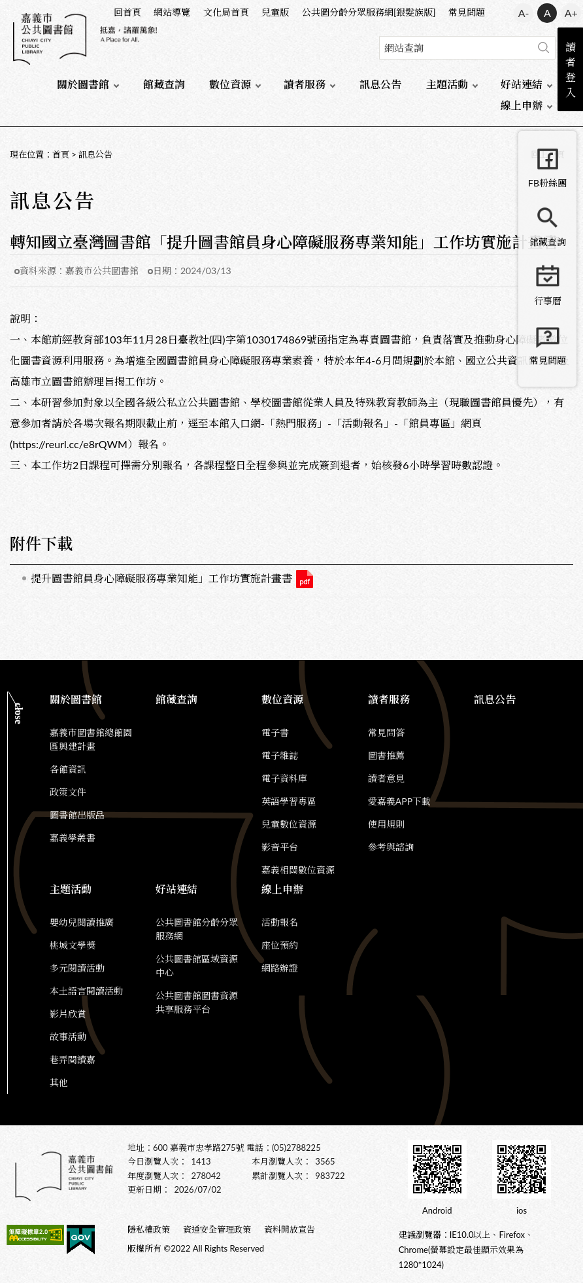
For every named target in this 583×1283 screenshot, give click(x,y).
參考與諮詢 (391, 846)
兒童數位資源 (288, 824)
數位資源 (230, 84)
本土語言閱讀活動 (86, 990)
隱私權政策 (148, 1229)
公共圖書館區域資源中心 (197, 965)
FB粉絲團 (547, 182)
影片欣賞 (68, 1013)
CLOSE (18, 713)
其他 (59, 1082)
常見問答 (386, 732)
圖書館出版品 (77, 814)
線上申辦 (521, 105)
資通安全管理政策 (217, 1229)
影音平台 (279, 846)
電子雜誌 (279, 755)
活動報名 (279, 922)
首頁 (60, 154)
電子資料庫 (284, 778)
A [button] (547, 13)
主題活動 (447, 84)
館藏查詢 (164, 84)
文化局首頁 (226, 12)
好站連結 (521, 84)
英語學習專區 (288, 801)
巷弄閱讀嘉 (72, 1059)
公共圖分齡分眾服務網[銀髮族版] (369, 12)
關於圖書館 (83, 84)
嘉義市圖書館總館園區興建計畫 (91, 739)
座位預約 (279, 945)
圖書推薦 (386, 755)
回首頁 (127, 12)
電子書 (275, 732)
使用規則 (386, 824)
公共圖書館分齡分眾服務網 (197, 929)
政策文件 (68, 792)
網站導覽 (172, 12)
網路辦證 (279, 968)
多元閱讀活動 (77, 968)
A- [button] (523, 13)
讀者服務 (304, 84)
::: (7, 11)
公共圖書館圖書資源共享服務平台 (197, 1002)
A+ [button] (571, 13)
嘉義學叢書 (72, 837)
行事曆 (547, 300)
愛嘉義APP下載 (399, 801)
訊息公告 (380, 84)
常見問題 (466, 12)
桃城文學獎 (72, 945)
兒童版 (275, 12)
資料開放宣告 (289, 1229)
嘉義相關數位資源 (298, 869)
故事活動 (68, 1036)
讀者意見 (386, 778)
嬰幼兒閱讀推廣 (82, 922)
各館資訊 (68, 769)
